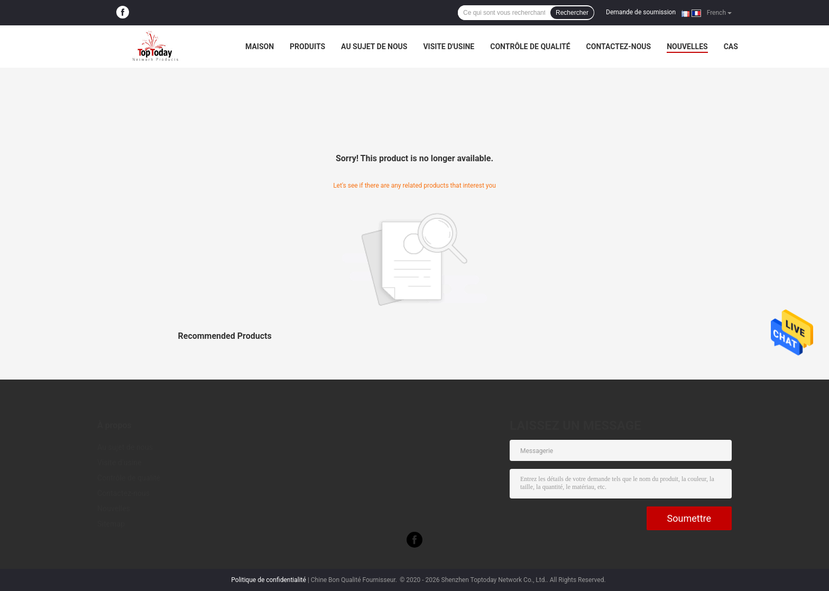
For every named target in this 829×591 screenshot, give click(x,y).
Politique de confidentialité (268, 580)
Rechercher (572, 12)
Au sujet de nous (374, 46)
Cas (731, 46)
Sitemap (111, 524)
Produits (307, 46)
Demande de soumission (641, 12)
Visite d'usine (448, 46)
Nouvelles (687, 46)
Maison (259, 46)
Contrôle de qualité (530, 46)
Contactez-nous (618, 46)
